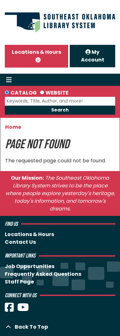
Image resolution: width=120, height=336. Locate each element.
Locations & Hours (36, 52)
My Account (92, 55)
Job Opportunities (29, 266)
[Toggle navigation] (8, 79)
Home (13, 127)
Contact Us (20, 242)
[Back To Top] (60, 327)
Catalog (24, 92)
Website (56, 92)
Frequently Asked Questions (43, 274)
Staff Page (19, 281)
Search (60, 110)
